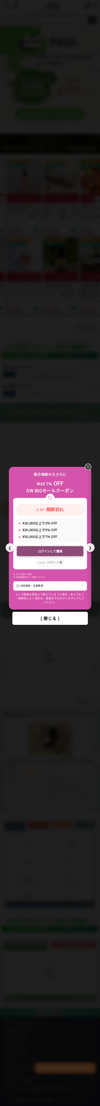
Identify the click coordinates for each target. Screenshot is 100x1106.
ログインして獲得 (50, 551)
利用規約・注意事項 (31, 585)
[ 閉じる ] (50, 618)
